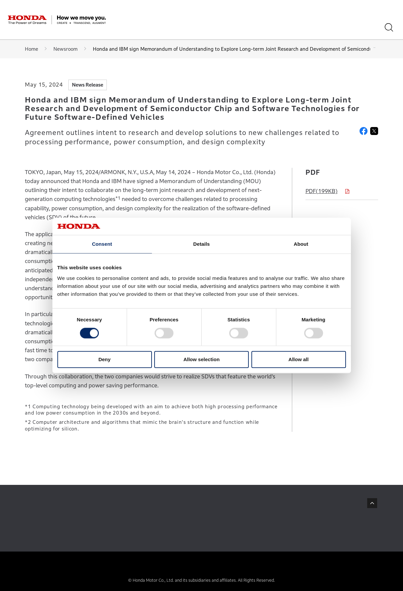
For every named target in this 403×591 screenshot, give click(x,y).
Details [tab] (201, 244)
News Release (87, 85)
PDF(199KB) (321, 191)
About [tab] (301, 244)
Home (31, 49)
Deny (105, 359)
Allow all (299, 359)
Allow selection (201, 359)
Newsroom (65, 49)
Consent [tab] (102, 244)
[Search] (391, 27)
